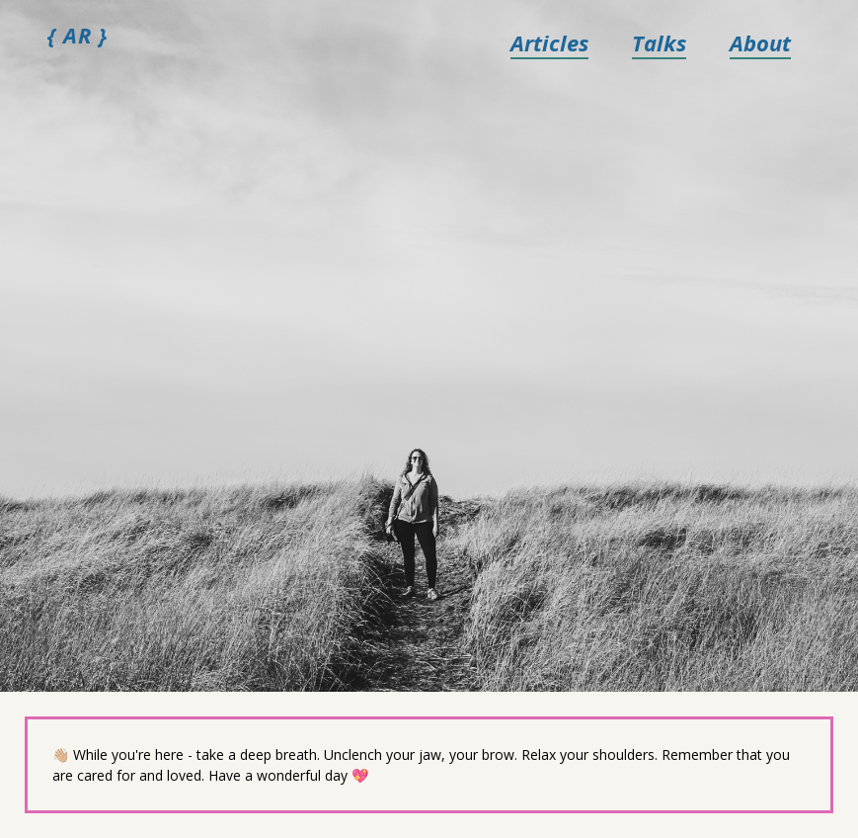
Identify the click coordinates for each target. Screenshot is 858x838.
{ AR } (77, 34)
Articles (549, 42)
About (760, 42)
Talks (659, 42)
